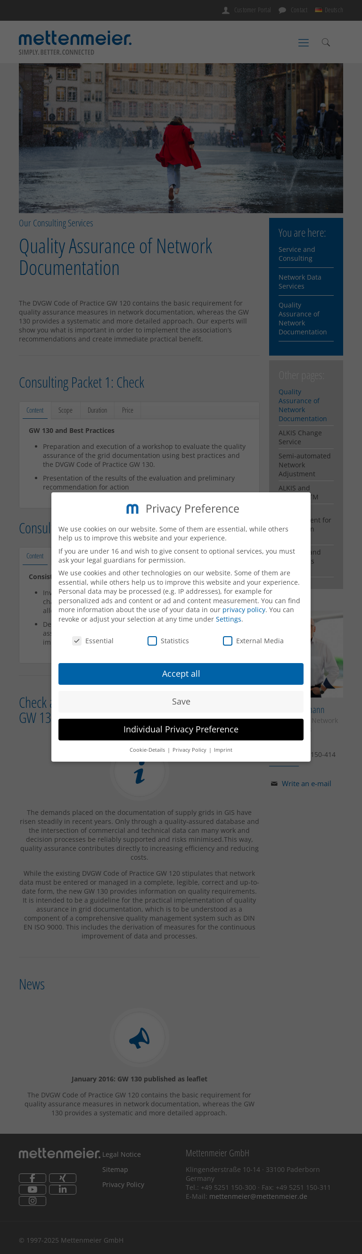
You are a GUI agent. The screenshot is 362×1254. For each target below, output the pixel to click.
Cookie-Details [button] (148, 749)
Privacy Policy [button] (190, 749)
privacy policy (243, 609)
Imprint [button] (223, 749)
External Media (253, 639)
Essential (93, 639)
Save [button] (181, 700)
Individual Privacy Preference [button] (181, 728)
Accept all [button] (181, 673)
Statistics (168, 639)
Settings (228, 618)
